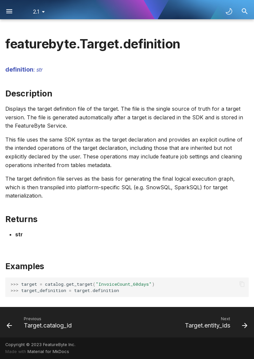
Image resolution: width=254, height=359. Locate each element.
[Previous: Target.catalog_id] (40, 322)
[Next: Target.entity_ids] (215, 322)
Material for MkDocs (48, 351)
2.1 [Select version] (36, 11)
